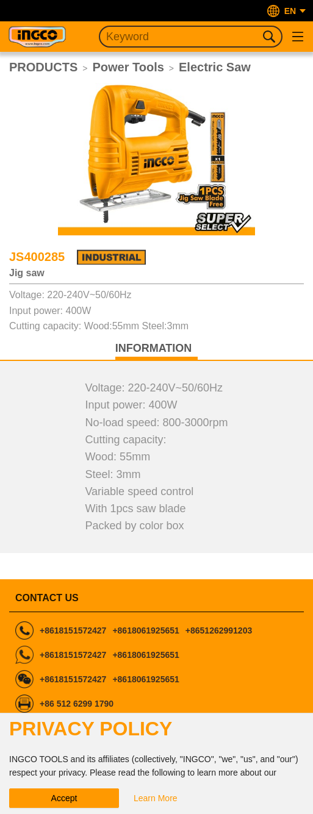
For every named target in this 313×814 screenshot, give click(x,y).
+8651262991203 (218, 630)
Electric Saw (215, 67)
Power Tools (128, 67)
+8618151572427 (73, 630)
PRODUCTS (43, 67)
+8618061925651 (145, 630)
